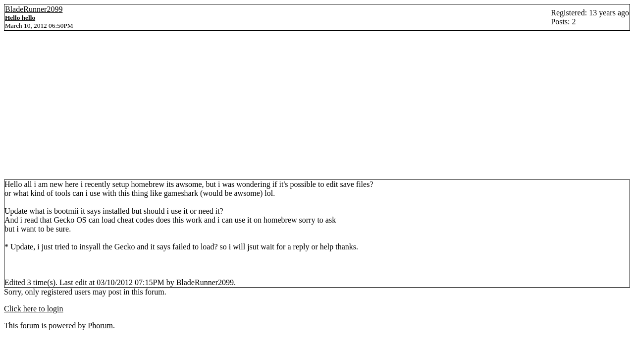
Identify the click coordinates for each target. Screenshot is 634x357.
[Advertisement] (317, 105)
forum (29, 325)
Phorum (100, 325)
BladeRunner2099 (33, 9)
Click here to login (33, 308)
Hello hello (20, 17)
